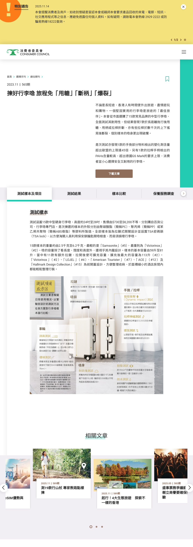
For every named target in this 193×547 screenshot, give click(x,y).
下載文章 (114, 174)
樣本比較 (119, 193)
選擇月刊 (21, 76)
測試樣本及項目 (29, 193)
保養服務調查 (163, 193)
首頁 (9, 76)
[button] (171, 40)
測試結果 (74, 193)
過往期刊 (35, 76)
